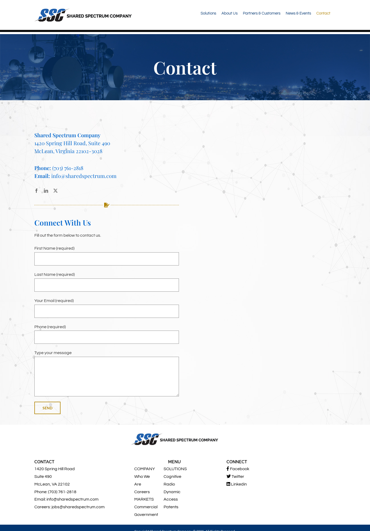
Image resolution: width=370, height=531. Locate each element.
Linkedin (236, 484)
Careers (142, 492)
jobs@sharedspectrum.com (78, 507)
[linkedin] (46, 191)
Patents (171, 507)
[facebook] (36, 191)
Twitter (235, 476)
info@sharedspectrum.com (84, 175)
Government (146, 514)
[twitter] (55, 191)
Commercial (146, 507)
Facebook (237, 468)
